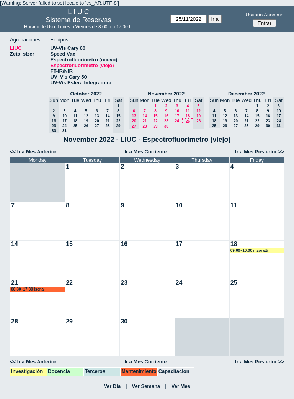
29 (155, 126)
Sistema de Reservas (78, 20)
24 (64, 126)
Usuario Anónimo (265, 15)
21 (107, 121)
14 (107, 116)
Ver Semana (146, 386)
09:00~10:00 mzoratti (249, 250)
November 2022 (166, 94)
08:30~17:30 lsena (27, 289)
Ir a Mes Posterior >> (259, 151)
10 (64, 116)
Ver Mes (181, 386)
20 (97, 121)
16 (166, 116)
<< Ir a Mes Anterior (33, 151)
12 (86, 116)
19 (86, 121)
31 (64, 131)
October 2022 (86, 94)
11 (75, 116)
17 (64, 121)
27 (97, 126)
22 (155, 121)
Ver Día (112, 386)
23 (166, 121)
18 (75, 121)
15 (155, 116)
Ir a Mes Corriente (145, 151)
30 (166, 126)
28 (107, 126)
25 (75, 126)
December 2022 (246, 94)
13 (97, 116)
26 (86, 126)
